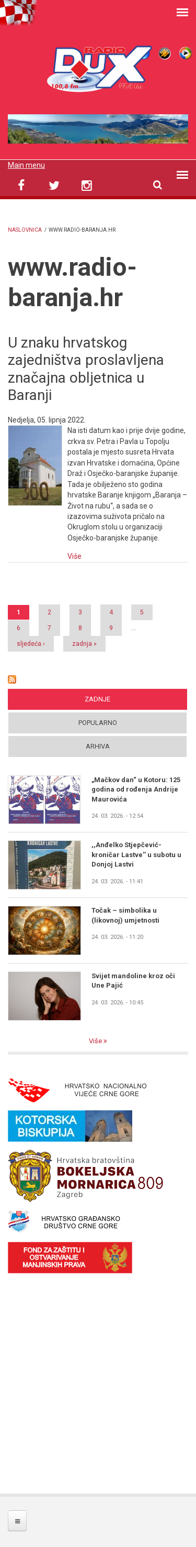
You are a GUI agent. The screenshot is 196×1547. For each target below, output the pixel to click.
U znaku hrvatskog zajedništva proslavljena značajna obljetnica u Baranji (86, 369)
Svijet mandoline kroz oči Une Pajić (133, 980)
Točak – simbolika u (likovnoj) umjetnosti (125, 915)
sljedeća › (31, 643)
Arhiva (98, 746)
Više (74, 556)
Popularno (97, 723)
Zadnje (97, 699)
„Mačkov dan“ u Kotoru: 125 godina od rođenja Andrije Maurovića (135, 789)
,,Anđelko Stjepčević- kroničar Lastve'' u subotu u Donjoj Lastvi (136, 854)
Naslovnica (25, 230)
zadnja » (84, 643)
